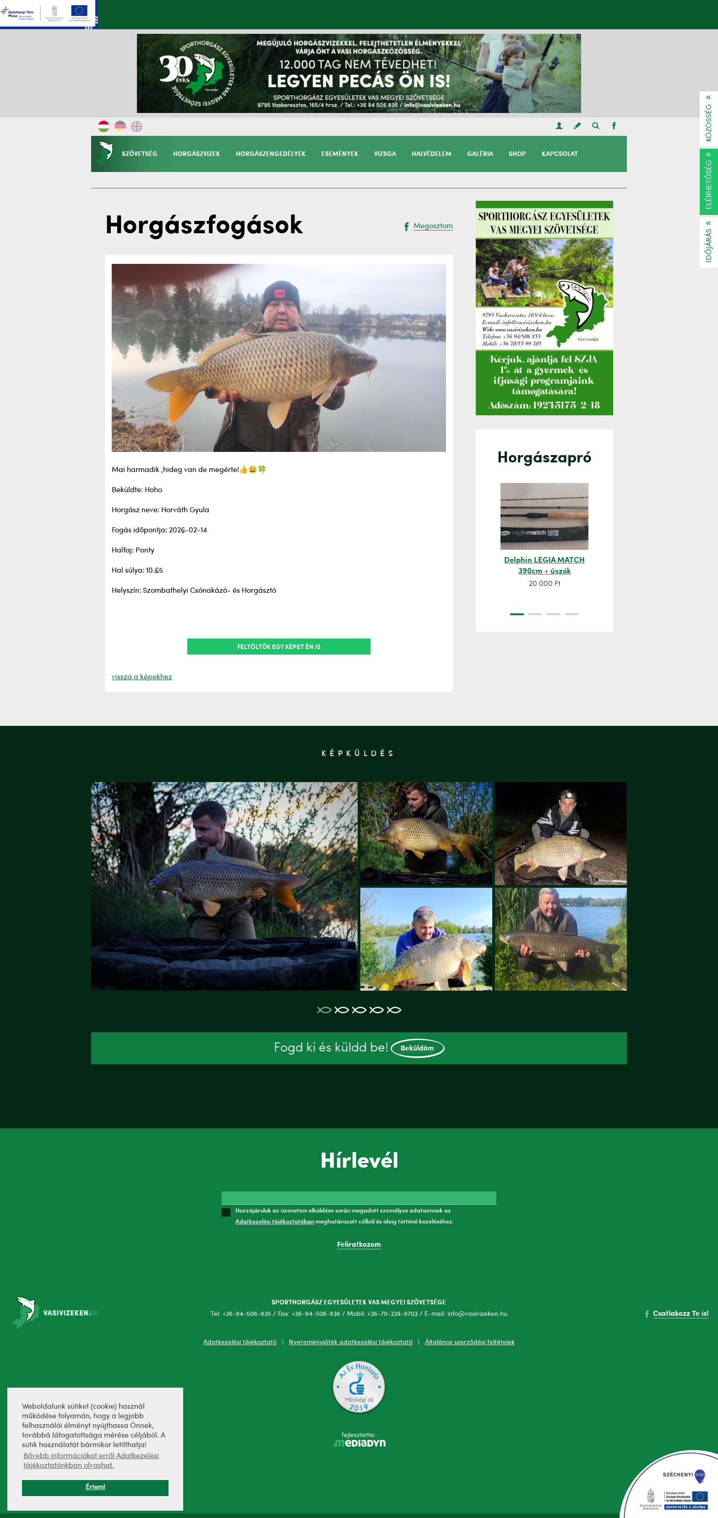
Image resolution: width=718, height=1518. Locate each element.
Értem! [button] (95, 1487)
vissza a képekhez (142, 677)
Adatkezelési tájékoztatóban (274, 1221)
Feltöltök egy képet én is (279, 646)
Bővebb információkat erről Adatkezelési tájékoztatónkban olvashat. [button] (91, 1461)
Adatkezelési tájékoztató (240, 1342)
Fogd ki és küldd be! (359, 1048)
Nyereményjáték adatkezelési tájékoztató (351, 1342)
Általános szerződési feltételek (470, 1342)
